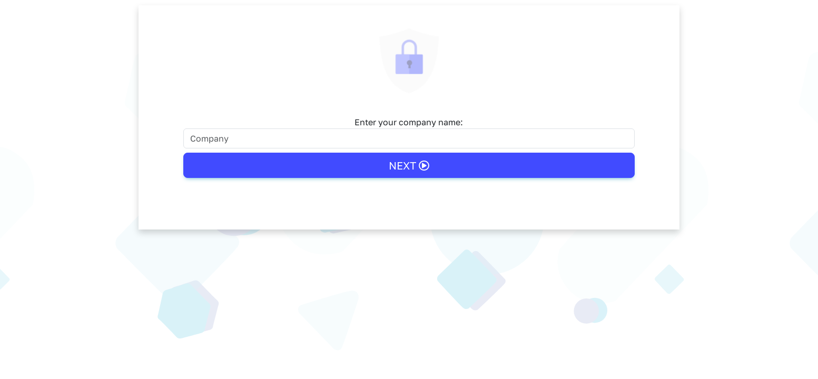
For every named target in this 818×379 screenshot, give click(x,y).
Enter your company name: (408, 122)
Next (409, 165)
